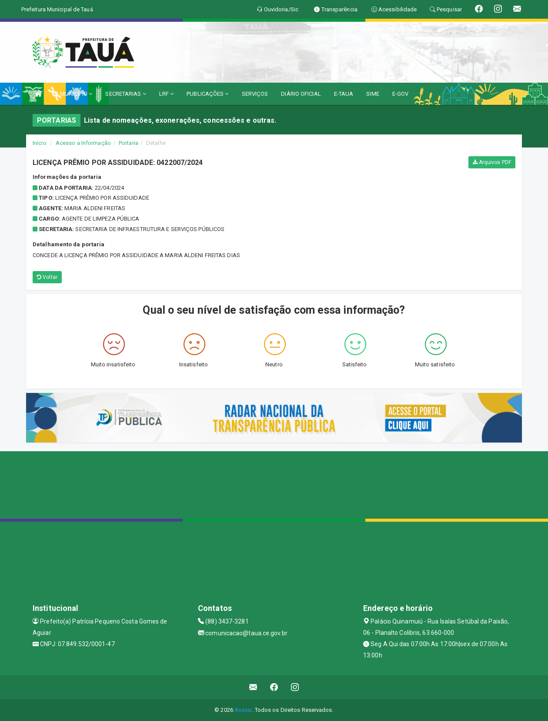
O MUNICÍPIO (73, 94)
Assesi (243, 710)
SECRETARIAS (125, 94)
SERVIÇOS (255, 94)
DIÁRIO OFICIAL (301, 94)
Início (40, 143)
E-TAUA (344, 94)
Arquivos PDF (492, 162)
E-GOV (400, 94)
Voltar (47, 277)
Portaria (128, 143)
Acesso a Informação (83, 143)
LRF (166, 94)
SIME (372, 94)
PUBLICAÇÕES (207, 94)
